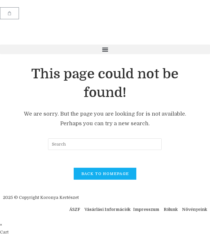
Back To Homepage (105, 174)
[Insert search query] (105, 144)
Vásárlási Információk (107, 209)
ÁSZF (74, 209)
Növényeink (194, 209)
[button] (105, 49)
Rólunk (171, 209)
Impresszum (146, 209)
